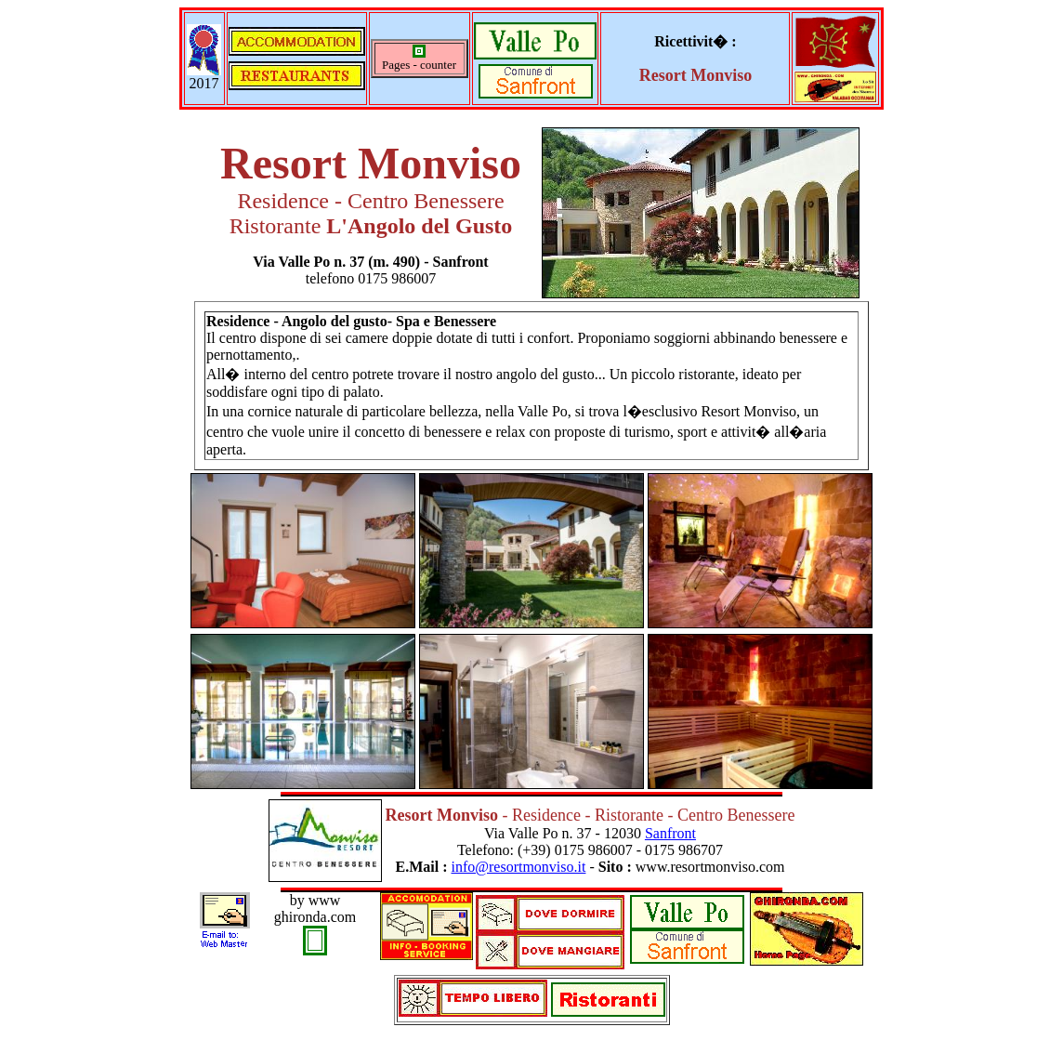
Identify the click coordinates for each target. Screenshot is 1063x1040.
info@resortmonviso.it (518, 867)
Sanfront (670, 833)
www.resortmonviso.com (710, 867)
